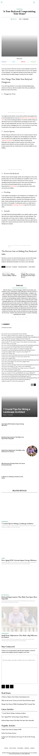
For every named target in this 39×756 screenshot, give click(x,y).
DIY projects (14, 186)
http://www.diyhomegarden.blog (19, 287)
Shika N (5, 414)
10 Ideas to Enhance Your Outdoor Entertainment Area (15, 697)
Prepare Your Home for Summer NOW (11, 729)
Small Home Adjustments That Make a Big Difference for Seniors (13, 451)
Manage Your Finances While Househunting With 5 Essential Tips (18, 704)
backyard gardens (22, 266)
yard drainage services (17, 205)
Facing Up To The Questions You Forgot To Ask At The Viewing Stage (18, 737)
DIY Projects (5, 595)
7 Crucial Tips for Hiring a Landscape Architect (16, 410)
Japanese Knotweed (7, 140)
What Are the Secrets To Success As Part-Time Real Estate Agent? (18, 700)
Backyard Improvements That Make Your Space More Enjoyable (13, 437)
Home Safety (32, 266)
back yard (8, 266)
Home (3, 558)
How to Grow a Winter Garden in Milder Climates (9, 274)
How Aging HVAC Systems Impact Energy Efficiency (19, 560)
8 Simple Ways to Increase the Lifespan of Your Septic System (28, 275)
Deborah (14, 19)
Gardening (19, 9)
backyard (14, 266)
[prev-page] (32, 385)
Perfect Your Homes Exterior (9, 733)
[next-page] (35, 385)
